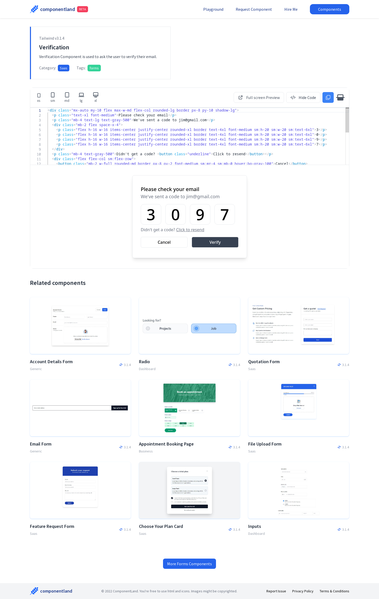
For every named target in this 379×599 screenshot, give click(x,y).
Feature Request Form (52, 526)
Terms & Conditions (334, 591)
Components (329, 9)
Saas (63, 68)
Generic (36, 369)
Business (146, 451)
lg (81, 97)
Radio (144, 361)
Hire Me (291, 9)
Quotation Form (264, 361)
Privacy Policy (302, 591)
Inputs (254, 526)
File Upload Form (264, 444)
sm (53, 97)
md (67, 97)
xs (38, 98)
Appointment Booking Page (166, 444)
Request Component (254, 9)
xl (96, 97)
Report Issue (276, 591)
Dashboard (147, 369)
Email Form (40, 444)
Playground (213, 9)
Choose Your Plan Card (161, 526)
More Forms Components (189, 563)
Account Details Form (51, 361)
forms (94, 68)
